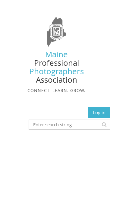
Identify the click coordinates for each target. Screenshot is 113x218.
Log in (99, 112)
